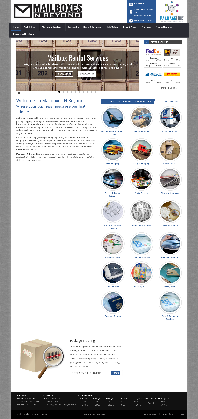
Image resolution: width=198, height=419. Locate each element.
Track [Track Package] (115, 373)
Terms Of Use (168, 414)
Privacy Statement (149, 414)
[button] (142, 21)
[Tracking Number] (91, 373)
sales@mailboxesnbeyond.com (61, 404)
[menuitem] (16, 27)
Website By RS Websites (94, 414)
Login (182, 414)
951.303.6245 (139, 3)
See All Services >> (172, 101)
